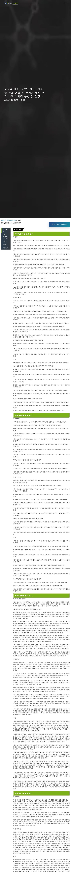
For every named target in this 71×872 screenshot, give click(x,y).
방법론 (4, 244)
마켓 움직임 (5, 230)
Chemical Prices (11, 220)
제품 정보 (5, 248)
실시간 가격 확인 (59, 224)
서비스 (4, 241)
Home (2, 220)
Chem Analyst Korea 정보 (6, 236)
